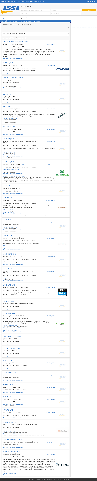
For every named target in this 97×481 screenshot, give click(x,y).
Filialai (23, 164)
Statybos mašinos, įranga (8, 212)
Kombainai (41, 177)
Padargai (52, 178)
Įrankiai (4, 248)
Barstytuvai (24, 177)
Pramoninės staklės (30, 215)
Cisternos (6, 329)
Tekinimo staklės (49, 215)
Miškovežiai (16, 211)
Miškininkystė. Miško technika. (9, 209)
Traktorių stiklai (37, 180)
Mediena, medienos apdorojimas (10, 85)
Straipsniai (41, 1)
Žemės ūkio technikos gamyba (48, 180)
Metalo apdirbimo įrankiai (9, 153)
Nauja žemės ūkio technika (43, 178)
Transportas (18, 1)
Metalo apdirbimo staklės (21, 432)
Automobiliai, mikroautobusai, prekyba (11, 327)
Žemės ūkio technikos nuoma (10, 181)
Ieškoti (89, 10)
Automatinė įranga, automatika (10, 245)
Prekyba (5, 278)
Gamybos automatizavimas (10, 326)
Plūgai (5, 180)
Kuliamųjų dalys (13, 178)
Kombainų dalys (47, 177)
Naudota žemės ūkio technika (29, 178)
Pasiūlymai (36, 1)
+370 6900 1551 (54, 479)
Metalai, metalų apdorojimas (9, 152)
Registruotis (93, 1)
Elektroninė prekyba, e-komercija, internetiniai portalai (15, 170)
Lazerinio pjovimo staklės (9, 432)
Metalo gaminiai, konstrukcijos (10, 330)
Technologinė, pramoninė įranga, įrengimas (13, 58)
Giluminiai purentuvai (33, 177)
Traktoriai (31, 180)
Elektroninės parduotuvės (9, 172)
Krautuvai (6, 178)
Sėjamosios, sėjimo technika (14, 180)
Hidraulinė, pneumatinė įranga (10, 247)
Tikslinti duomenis (11, 1)
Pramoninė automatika (22, 326)
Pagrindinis (3, 1)
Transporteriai (7, 174)
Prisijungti (88, 1)
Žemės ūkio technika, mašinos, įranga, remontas (13, 176)
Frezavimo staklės (8, 215)
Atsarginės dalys (18, 177)
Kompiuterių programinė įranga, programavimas (14, 429)
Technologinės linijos (8, 157)
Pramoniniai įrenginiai (40, 215)
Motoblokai (19, 178)
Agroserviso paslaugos (9, 177)
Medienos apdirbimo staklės (10, 86)
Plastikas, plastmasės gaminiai (9, 154)
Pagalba (31, 1)
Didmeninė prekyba (8, 279)
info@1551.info (66, 479)
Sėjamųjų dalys (24, 180)
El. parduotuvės (25, 1)
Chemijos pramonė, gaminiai (9, 473)
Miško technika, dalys (8, 211)
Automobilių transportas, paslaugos (11, 169)
